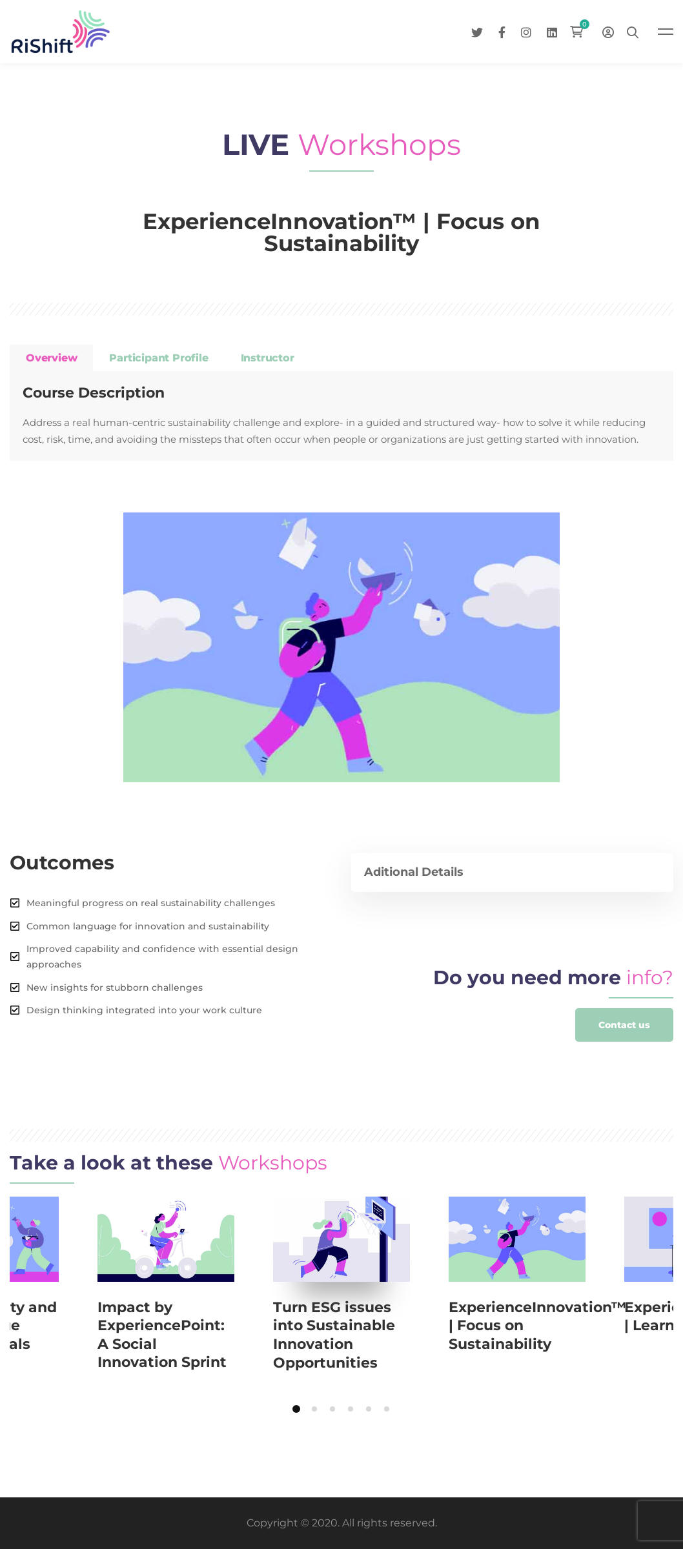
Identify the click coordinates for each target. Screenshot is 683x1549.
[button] (624, 1025)
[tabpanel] (341, 416)
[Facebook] (502, 31)
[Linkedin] (552, 31)
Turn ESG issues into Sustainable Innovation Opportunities (334, 1335)
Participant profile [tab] (158, 358)
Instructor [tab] (267, 358)
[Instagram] (526, 31)
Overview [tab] (51, 358)
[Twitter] (477, 31)
